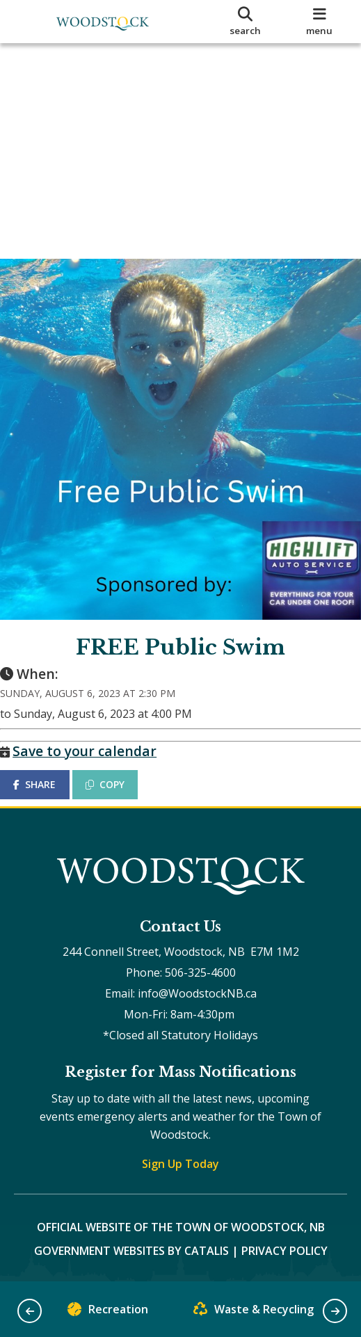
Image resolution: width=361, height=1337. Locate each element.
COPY (118, 770)
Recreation (107, 1312)
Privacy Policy (284, 1250)
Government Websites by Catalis (131, 1250)
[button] (29, 1311)
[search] (244, 21)
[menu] (319, 21)
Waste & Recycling (253, 1312)
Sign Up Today (180, 1163)
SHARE (48, 770)
